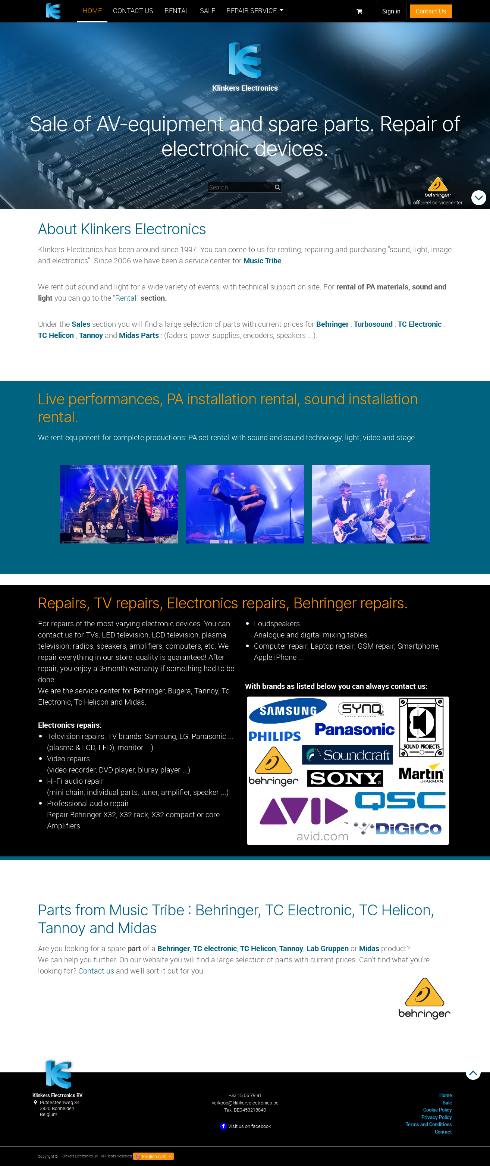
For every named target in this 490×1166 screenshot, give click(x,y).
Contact (443, 1131)
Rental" (128, 298)
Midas (370, 948)
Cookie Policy (437, 1109)
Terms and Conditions (429, 1124)
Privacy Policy (436, 1117)
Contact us (96, 971)
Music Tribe (263, 261)
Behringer (332, 324)
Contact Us (431, 11)
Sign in (391, 11)
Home (445, 1095)
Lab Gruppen (328, 948)
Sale (447, 1102)
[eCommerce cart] (359, 11)
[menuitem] (92, 11)
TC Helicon (56, 335)
